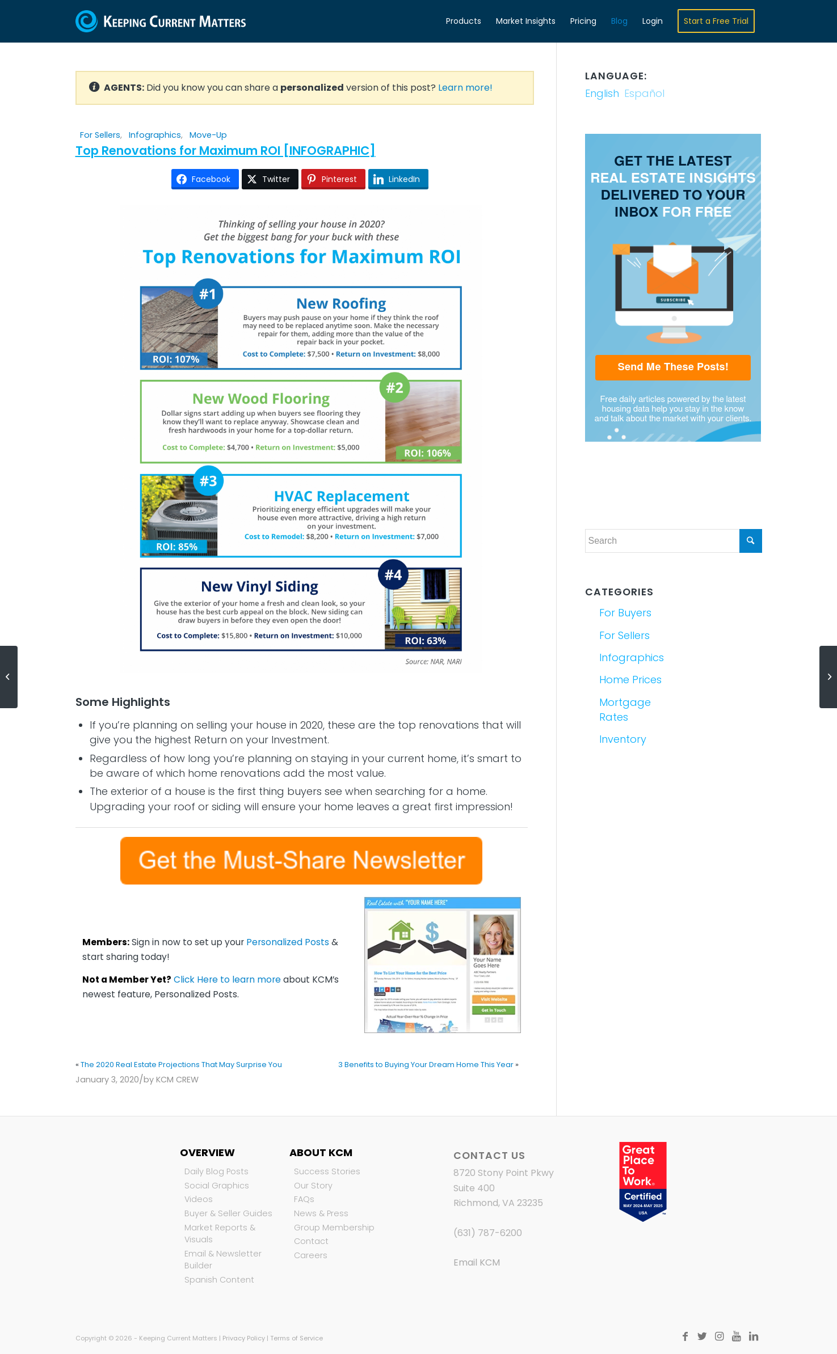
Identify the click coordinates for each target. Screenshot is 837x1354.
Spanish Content (219, 1279)
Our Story (313, 1185)
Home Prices (630, 679)
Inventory (622, 739)
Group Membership (334, 1227)
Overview (207, 1152)
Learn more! (465, 87)
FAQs (304, 1199)
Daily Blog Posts (216, 1171)
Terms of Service (296, 1338)
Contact (311, 1241)
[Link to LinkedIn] (753, 1336)
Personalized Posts (287, 942)
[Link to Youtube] (736, 1336)
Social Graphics (216, 1185)
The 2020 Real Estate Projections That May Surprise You (181, 1064)
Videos (198, 1199)
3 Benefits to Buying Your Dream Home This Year (426, 1064)
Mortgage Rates (625, 709)
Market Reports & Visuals (219, 1234)
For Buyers (625, 613)
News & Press (321, 1213)
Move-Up (208, 135)
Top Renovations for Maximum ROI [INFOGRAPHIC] (225, 150)
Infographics (155, 135)
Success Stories (327, 1171)
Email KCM (476, 1262)
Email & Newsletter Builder (223, 1260)
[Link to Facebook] (685, 1336)
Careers (310, 1255)
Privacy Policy (243, 1338)
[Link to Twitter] (702, 1336)
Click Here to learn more (227, 979)
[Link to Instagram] (719, 1336)
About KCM (320, 1152)
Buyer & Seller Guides (228, 1213)
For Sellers (100, 135)
